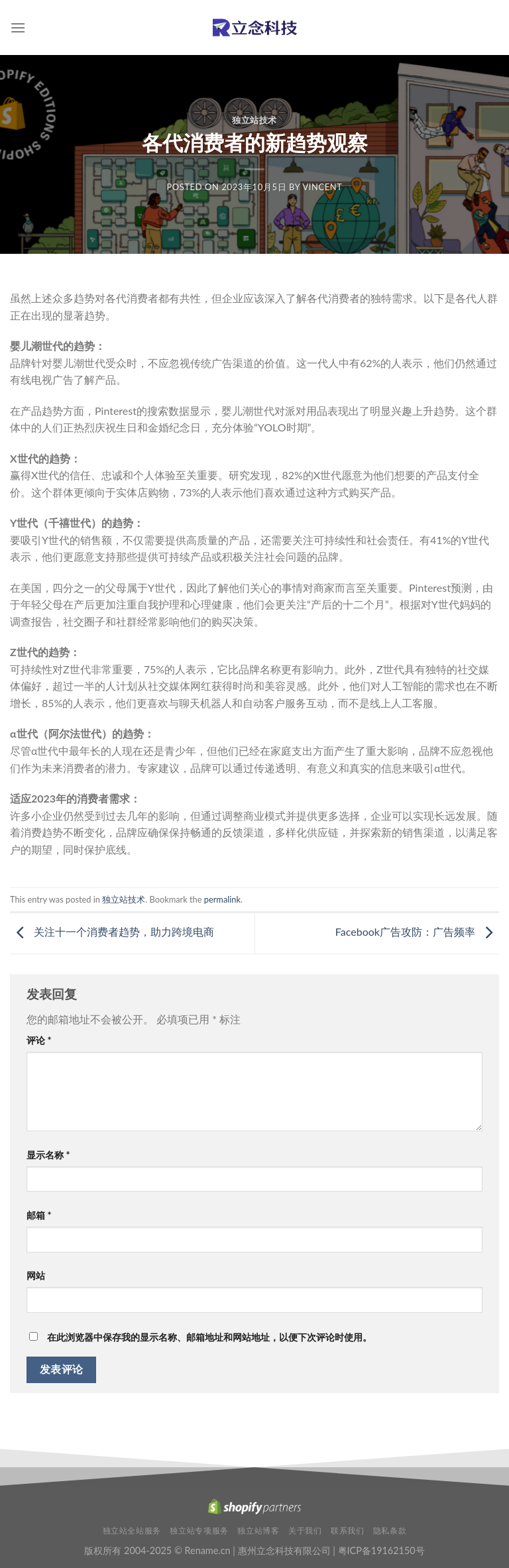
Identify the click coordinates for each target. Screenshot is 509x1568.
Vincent (322, 187)
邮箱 (39, 1215)
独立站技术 (254, 120)
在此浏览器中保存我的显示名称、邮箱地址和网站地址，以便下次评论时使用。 (209, 1337)
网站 (36, 1275)
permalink (222, 899)
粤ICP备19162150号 (381, 1550)
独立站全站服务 (132, 1531)
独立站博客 (258, 1531)
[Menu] (18, 27)
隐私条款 (389, 1531)
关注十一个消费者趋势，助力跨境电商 (112, 931)
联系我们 (347, 1531)
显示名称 (48, 1154)
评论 (39, 1040)
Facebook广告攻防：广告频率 (417, 931)
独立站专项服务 (199, 1531)
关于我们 (304, 1531)
